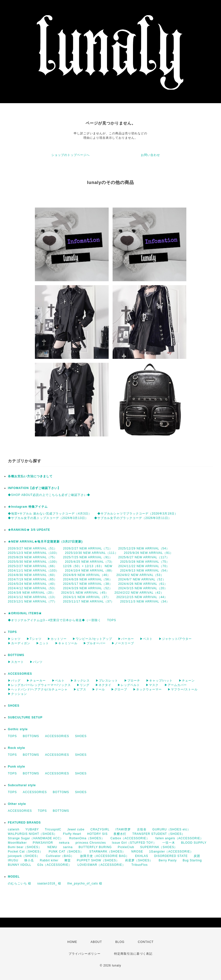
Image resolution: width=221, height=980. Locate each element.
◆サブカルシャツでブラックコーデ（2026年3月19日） (137, 513)
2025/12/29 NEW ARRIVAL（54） (143, 548)
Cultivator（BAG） (60, 856)
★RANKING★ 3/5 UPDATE (29, 530)
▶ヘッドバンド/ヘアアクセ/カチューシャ (38, 689)
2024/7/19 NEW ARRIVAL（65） (32, 579)
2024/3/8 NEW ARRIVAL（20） (31, 592)
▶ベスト (146, 639)
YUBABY (32, 829)
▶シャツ (14, 639)
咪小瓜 (29, 860)
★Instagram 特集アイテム (28, 506)
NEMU (52, 847)
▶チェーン (187, 680)
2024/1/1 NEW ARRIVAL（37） (87, 597)
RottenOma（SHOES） (86, 838)
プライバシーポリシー (85, 953)
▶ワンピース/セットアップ (92, 639)
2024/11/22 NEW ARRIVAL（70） (143, 566)
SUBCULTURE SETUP (25, 717)
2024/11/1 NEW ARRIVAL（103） (33, 570)
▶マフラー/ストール (182, 689)
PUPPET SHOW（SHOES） (98, 860)
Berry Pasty (168, 860)
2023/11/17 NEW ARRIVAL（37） (88, 601)
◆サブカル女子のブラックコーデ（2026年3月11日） (132, 518)
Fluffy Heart (72, 834)
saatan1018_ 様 (49, 883)
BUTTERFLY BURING (95, 847)
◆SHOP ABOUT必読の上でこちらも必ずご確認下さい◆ (49, 495)
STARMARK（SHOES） (107, 851)
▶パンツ (36, 662)
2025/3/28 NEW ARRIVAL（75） (144, 561)
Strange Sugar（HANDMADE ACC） (35, 838)
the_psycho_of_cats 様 (84, 883)
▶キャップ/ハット (159, 680)
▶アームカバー (175, 685)
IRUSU (13, 860)
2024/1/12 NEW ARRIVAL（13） (32, 597)
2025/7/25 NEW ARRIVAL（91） (87, 557)
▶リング (83, 685)
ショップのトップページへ (70, 155)
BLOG (119, 942)
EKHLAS (141, 856)
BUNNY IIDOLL (19, 865)
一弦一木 (168, 842)
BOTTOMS (16, 655)
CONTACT (146, 942)
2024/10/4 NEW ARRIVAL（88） (89, 570)
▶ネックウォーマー (147, 689)
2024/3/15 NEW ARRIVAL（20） (142, 588)
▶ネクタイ (103, 685)
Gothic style (18, 729)
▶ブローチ (132, 680)
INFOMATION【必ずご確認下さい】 (34, 488)
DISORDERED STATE (171, 856)
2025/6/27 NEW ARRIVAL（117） (143, 557)
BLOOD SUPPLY (193, 842)
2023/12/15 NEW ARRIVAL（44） (141, 597)
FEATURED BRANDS (24, 822)
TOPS (111, 620)
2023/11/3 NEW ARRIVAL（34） (144, 601)
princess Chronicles (90, 842)
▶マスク (152, 685)
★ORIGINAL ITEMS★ (25, 613)
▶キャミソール (66, 643)
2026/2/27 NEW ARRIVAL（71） (87, 548)
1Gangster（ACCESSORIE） (171, 851)
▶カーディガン (19, 643)
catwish (13, 829)
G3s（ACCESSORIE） (54, 865)
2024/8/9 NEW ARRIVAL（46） (87, 575)
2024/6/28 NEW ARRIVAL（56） (87, 579)
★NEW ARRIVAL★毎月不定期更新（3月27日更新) (45, 541)
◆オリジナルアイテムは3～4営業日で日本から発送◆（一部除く (54, 620)
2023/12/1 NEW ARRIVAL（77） (32, 601)
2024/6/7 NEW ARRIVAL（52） (142, 579)
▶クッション (17, 694)
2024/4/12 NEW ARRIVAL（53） (32, 588)
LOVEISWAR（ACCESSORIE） (102, 865)
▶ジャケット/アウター (175, 639)
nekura (64, 842)
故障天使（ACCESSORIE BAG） (104, 856)
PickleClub (126, 847)
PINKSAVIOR (43, 842)
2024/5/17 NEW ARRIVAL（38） (87, 584)
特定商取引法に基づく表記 (133, 953)
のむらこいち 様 (19, 883)
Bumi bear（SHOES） (25, 847)
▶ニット (42, 643)
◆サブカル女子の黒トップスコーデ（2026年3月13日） (48, 518)
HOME (72, 942)
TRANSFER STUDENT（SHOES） (158, 834)
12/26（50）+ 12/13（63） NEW (87, 566)
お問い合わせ (150, 155)
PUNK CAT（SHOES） (66, 851)
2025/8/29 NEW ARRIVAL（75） (32, 557)
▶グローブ (119, 689)
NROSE (137, 851)
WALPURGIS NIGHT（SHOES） (32, 834)
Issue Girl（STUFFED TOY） (134, 842)
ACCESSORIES (20, 673)
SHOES (13, 705)
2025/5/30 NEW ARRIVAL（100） (33, 561)
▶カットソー (57, 639)
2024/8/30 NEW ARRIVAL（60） (32, 575)
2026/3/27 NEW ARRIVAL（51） (32, 548)
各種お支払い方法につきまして (30, 476)
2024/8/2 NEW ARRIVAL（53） (140, 575)
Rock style (16, 748)
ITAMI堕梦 (123, 829)
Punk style (16, 766)
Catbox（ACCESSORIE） (129, 838)
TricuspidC (53, 829)
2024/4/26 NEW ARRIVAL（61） (142, 584)
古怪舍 (142, 829)
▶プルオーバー (94, 643)
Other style (17, 804)
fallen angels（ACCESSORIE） (179, 838)
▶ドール (98, 689)
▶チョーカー (36, 680)
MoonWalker (17, 842)
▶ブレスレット (107, 680)
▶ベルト (58, 680)
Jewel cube (76, 829)
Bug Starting (192, 860)
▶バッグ (14, 680)
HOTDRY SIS (97, 834)
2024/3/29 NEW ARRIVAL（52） (87, 588)
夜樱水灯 (120, 834)
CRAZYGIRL (100, 829)
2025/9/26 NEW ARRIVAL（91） (148, 553)
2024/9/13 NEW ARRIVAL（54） (144, 570)
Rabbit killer (49, 860)
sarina (68, 847)
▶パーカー (126, 639)
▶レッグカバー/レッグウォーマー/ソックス (39, 685)
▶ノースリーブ (123, 643)
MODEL (14, 876)
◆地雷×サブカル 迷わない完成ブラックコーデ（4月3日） (49, 513)
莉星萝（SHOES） (139, 860)
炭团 (197, 856)
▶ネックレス (80, 680)
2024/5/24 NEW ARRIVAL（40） (32, 584)
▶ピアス (80, 689)
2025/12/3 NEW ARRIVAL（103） (33, 553)
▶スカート (16, 662)
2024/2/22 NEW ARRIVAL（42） (139, 592)
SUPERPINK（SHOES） (158, 847)
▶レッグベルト (129, 685)
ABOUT (96, 942)
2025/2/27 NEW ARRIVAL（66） (32, 566)
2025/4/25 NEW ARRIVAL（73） (89, 561)
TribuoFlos (139, 865)
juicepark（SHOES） (24, 856)
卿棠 (67, 860)
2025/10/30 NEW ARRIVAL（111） (91, 553)
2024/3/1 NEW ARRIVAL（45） (85, 592)
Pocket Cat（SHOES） (25, 851)
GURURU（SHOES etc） (171, 829)
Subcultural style (22, 785)
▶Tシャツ (34, 639)
